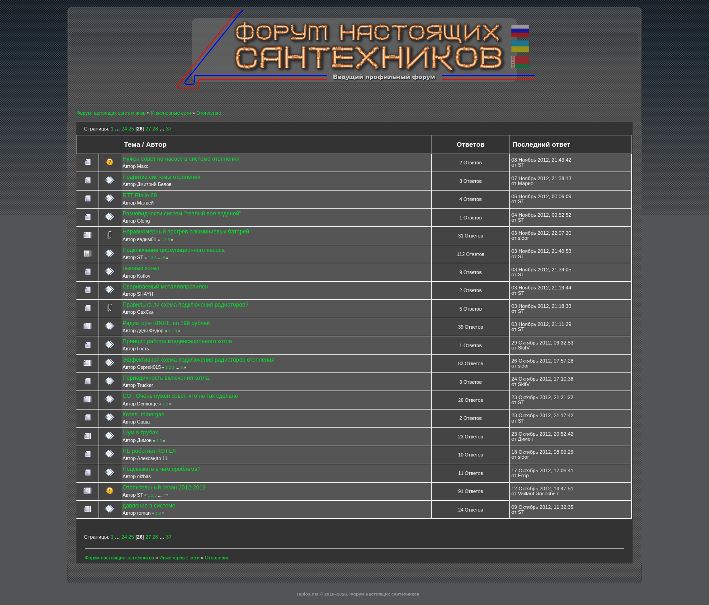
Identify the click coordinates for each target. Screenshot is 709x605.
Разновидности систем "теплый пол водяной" (182, 213)
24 (124, 128)
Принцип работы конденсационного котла (177, 341)
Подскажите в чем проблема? (161, 469)
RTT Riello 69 (140, 195)
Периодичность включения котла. (166, 378)
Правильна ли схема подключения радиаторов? (185, 305)
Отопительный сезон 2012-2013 (164, 487)
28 (155, 128)
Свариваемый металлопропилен (165, 287)
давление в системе (149, 506)
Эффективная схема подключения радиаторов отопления (198, 360)
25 (131, 128)
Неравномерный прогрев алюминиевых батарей (186, 231)
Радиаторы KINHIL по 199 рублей (166, 323)
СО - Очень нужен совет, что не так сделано (180, 396)
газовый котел (141, 268)
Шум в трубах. (141, 432)
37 (168, 128)
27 (148, 128)
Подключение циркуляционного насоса (174, 250)
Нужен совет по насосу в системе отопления (181, 159)
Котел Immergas (143, 414)
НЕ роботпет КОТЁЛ (149, 451)
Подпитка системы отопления (161, 177)
